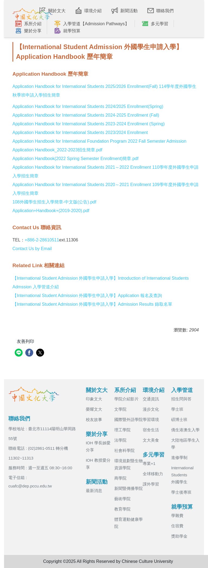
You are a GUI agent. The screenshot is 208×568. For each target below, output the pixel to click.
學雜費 (177, 515)
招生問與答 (181, 399)
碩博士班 (179, 419)
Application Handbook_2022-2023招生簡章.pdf (57, 150)
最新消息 (94, 490)
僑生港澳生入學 (185, 429)
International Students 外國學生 (182, 474)
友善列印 (25, 341)
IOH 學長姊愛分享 (98, 446)
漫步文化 (151, 409)
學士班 (177, 409)
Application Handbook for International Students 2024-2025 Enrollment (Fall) (85, 115)
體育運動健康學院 (128, 523)
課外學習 (151, 484)
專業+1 (149, 463)
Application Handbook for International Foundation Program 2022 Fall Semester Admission (99, 141)
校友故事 (94, 419)
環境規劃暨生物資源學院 (128, 464)
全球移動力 (153, 473)
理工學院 (122, 429)
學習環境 (151, 419)
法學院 (120, 440)
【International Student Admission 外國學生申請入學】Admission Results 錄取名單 (92, 304)
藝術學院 (122, 498)
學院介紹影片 (126, 399)
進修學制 (179, 457)
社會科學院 (124, 450)
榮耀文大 (94, 409)
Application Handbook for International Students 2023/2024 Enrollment (80, 132)
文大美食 (151, 440)
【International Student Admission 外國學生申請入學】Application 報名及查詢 (87, 295)
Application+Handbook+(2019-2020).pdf (50, 210)
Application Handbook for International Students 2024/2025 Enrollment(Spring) (87, 106)
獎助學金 (179, 536)
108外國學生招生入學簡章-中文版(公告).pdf (54, 202)
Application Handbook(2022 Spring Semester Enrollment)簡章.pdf (75, 158)
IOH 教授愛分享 (98, 464)
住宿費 (177, 526)
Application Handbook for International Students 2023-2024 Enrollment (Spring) (88, 124)
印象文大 (94, 399)
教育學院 (122, 509)
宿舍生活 (151, 429)
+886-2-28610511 (42, 240)
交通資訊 (151, 399)
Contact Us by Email (32, 248)
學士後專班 (181, 492)
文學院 (120, 409)
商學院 (120, 478)
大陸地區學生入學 (185, 443)
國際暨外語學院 (128, 419)
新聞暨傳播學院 (128, 488)
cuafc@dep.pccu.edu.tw (30, 486)
